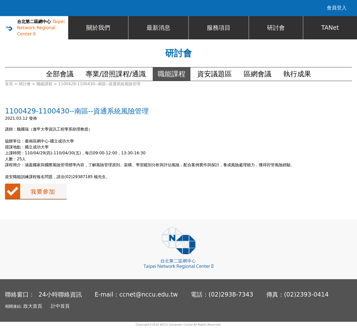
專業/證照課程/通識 (116, 74)
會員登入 (337, 8)
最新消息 (158, 28)
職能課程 (171, 74)
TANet (330, 28)
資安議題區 (214, 74)
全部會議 (60, 74)
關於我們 (98, 28)
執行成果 (297, 74)
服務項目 (219, 28)
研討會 (276, 28)
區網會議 (257, 74)
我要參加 (36, 192)
